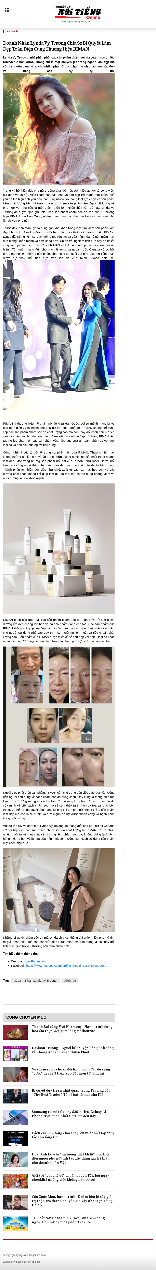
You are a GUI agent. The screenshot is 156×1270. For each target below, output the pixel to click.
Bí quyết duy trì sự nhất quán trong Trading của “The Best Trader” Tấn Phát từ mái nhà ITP (71, 1092)
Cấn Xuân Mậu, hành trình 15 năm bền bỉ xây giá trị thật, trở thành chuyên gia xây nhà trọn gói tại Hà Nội (73, 1201)
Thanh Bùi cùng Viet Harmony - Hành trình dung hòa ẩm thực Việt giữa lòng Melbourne (72, 1029)
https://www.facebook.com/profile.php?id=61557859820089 (66, 965)
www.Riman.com (35, 961)
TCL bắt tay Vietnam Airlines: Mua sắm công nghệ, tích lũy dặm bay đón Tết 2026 (68, 1220)
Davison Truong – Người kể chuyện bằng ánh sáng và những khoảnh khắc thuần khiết (73, 1050)
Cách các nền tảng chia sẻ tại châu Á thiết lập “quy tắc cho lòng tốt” (73, 1135)
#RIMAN (70, 980)
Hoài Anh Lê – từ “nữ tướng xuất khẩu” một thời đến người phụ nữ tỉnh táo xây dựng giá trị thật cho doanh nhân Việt (70, 1158)
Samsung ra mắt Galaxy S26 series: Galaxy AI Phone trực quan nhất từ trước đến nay (69, 1114)
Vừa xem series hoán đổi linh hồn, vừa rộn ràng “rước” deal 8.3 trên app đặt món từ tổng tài (71, 1071)
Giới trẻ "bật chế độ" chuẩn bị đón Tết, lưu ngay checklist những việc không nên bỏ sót (70, 1177)
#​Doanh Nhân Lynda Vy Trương (35, 980)
